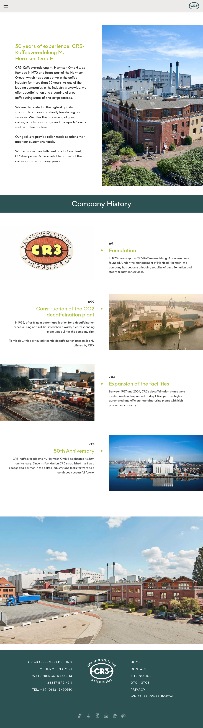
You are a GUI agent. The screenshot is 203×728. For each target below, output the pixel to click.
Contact (139, 669)
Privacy (138, 689)
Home (136, 662)
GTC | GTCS (140, 682)
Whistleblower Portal (152, 696)
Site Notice (141, 676)
